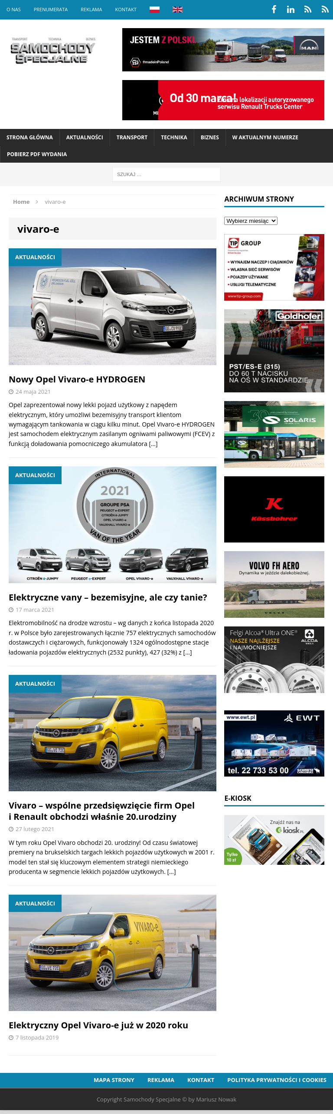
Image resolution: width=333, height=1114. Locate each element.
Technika (174, 137)
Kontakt (125, 9)
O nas (14, 9)
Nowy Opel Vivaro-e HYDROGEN (77, 379)
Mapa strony (114, 1080)
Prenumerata (51, 9)
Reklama (91, 9)
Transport (132, 137)
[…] (153, 444)
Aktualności (84, 137)
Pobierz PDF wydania (37, 154)
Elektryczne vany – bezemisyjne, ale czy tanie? (108, 597)
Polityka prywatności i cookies (276, 1080)
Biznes (210, 137)
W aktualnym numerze (265, 137)
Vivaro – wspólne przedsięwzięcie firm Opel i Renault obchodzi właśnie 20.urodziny (102, 810)
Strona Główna (30, 137)
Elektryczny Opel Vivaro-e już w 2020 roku (98, 1025)
